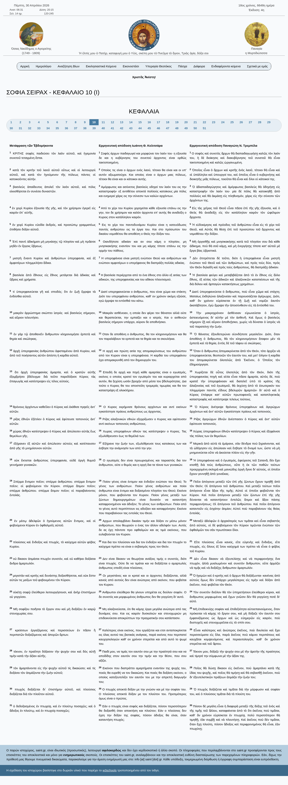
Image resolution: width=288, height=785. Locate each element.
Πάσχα (182, 66)
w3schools (110, 770)
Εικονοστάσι (131, 66)
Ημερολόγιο (43, 66)
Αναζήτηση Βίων (68, 66)
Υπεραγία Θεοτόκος (158, 66)
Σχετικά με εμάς (257, 66)
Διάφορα (199, 66)
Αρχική (24, 66)
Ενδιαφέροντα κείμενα (226, 66)
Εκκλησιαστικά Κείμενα (101, 66)
